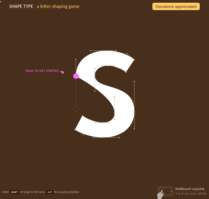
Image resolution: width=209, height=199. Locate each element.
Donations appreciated (176, 6)
